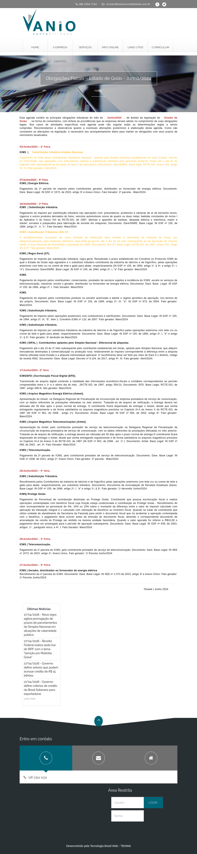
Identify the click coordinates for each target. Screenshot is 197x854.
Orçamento (35, 61)
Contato (60, 61)
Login (152, 802)
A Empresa (60, 47)
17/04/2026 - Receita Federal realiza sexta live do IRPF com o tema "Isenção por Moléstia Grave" (40, 649)
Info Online (110, 47)
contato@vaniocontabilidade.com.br (126, 4)
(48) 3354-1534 (86, 4)
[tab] (46, 758)
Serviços (85, 47)
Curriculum (160, 47)
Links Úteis (135, 47)
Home (35, 47)
